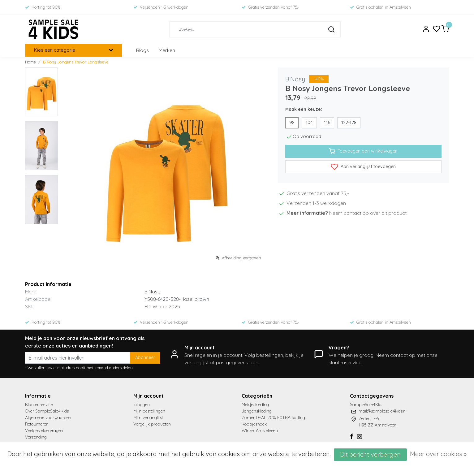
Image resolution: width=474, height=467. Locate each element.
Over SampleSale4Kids (47, 411)
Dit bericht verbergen (370, 454)
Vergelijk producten (152, 424)
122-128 (348, 122)
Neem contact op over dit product (368, 213)
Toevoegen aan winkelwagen (363, 151)
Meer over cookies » (438, 454)
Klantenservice (39, 404)
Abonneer (145, 357)
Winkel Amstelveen (260, 430)
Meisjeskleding (255, 404)
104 (309, 122)
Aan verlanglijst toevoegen (363, 167)
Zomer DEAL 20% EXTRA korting (273, 417)
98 (292, 122)
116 (327, 122)
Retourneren (37, 424)
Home (30, 61)
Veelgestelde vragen (44, 430)
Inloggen (141, 404)
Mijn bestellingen (149, 411)
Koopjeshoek (254, 424)
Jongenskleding (257, 411)
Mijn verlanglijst (148, 417)
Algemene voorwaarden (48, 417)
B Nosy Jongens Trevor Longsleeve (76, 61)
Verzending (36, 437)
